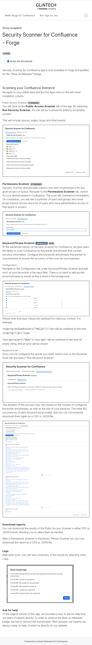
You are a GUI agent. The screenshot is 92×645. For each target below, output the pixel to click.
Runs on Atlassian (22, 74)
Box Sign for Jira (49, 15)
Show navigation (12, 28)
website (62, 624)
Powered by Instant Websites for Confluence (46, 640)
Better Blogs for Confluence (20, 15)
